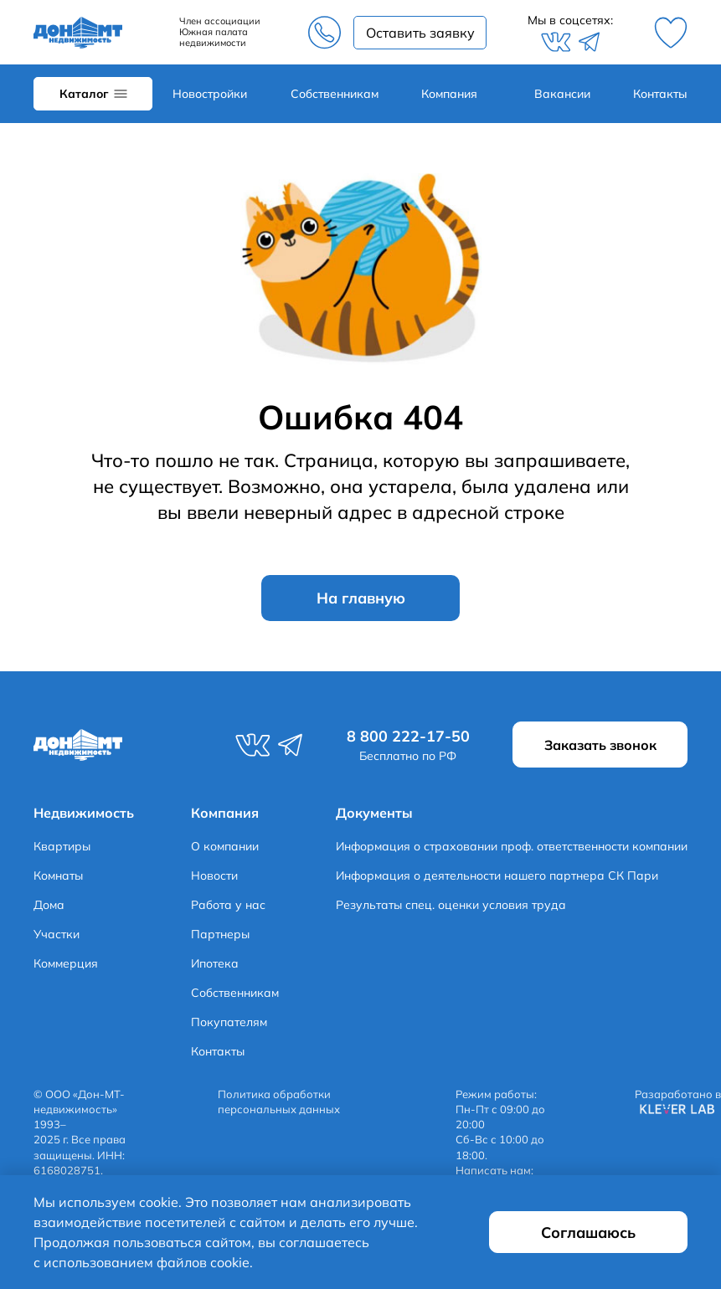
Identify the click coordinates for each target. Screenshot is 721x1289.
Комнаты (58, 875)
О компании (225, 846)
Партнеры (220, 934)
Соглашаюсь (588, 1232)
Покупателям (229, 1022)
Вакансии (562, 93)
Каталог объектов (92, 93)
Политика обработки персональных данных (279, 1101)
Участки (56, 934)
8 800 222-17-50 (324, 32)
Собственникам (335, 93)
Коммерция (65, 963)
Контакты (660, 93)
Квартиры (61, 846)
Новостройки (210, 93)
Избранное (671, 32)
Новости (214, 875)
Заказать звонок (420, 32)
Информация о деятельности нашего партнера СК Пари (497, 875)
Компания (449, 93)
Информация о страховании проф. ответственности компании (512, 846)
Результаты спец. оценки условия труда (451, 904)
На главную (361, 598)
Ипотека (215, 963)
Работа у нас (228, 904)
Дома (48, 904)
